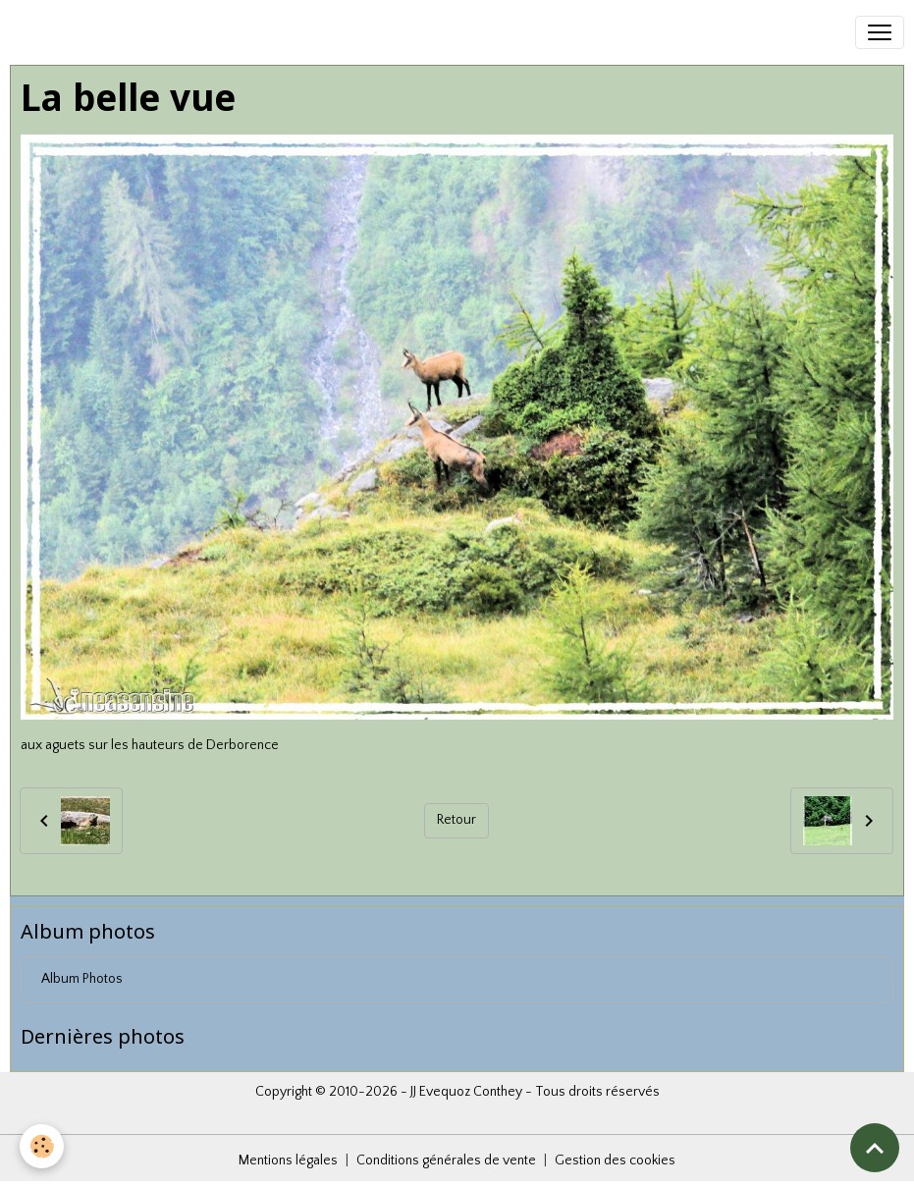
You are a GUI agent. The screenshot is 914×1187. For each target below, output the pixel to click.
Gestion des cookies (615, 1160)
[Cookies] (42, 1146)
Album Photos (82, 979)
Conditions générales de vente (446, 1160)
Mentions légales (288, 1160)
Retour (456, 820)
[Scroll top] (874, 1147)
